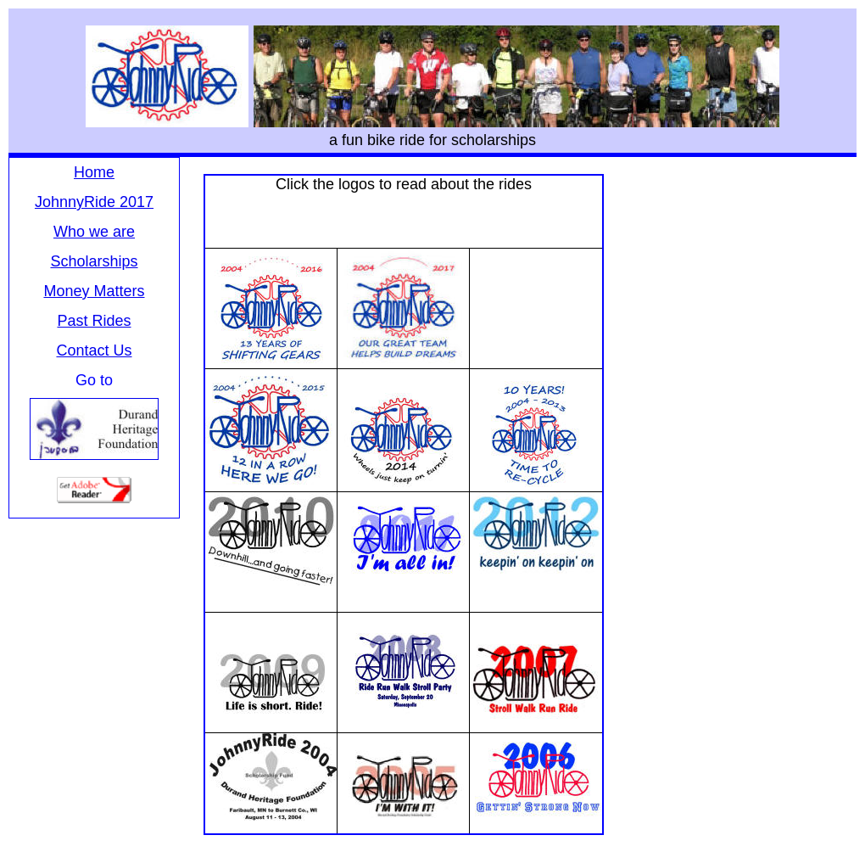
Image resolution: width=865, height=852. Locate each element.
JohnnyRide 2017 (94, 201)
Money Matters (93, 291)
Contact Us (93, 350)
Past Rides (94, 320)
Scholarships (93, 261)
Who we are (94, 231)
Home (94, 172)
